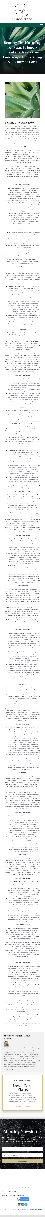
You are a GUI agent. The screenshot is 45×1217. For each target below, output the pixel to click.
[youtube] (13, 1071)
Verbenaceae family (11, 236)
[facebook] (4, 1071)
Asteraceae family (33, 341)
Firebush (7, 776)
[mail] (18, 1071)
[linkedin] (15, 1071)
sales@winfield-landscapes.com (17, 1193)
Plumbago (8, 858)
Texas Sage (8, 150)
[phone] (21, 1071)
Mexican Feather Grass (13, 494)
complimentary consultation (23, 1014)
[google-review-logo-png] (24, 1196)
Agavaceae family (26, 414)
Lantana (7, 232)
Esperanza (9, 687)
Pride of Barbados (12, 589)
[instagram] (7, 1071)
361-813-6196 (14, 1190)
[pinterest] (10, 1071)
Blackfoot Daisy (11, 332)
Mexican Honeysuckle (13, 928)
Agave (7, 410)
